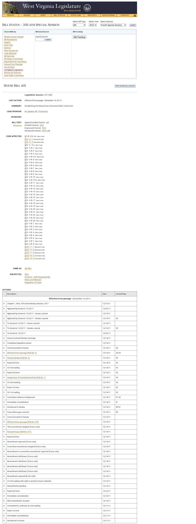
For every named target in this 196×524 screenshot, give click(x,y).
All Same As (9, 56)
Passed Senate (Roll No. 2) (18, 358)
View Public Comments (14, 75)
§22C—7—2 (29, 250)
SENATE (10, 15)
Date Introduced (11, 51)
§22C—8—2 (29, 256)
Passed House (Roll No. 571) (19, 432)
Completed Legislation (13, 70)
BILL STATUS (59, 15)
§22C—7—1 (29, 247)
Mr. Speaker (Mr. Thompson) (36, 111)
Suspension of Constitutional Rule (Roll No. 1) (26, 377)
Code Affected (10, 53)
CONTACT (125, 15)
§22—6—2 (29, 142)
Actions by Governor (12, 73)
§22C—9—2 (29, 258)
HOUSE (27, 15)
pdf (47, 122)
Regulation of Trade (33, 283)
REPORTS (92, 15)
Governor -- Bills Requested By (37, 277)
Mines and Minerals (33, 280)
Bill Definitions (17, 125)
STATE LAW (76, 15)
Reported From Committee (15, 62)
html (42, 125)
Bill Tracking (79, 37)
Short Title (8, 45)
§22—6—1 (29, 139)
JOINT (43, 15)
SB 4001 (28, 268)
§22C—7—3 (29, 253)
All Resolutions (10, 40)
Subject (7, 42)
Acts (27, 274)
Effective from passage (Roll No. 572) (23, 422)
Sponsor (7, 48)
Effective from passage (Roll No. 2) (22, 353)
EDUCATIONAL (108, 15)
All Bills (7, 37)
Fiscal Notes (9, 67)
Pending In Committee (13, 59)
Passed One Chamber (13, 64)
